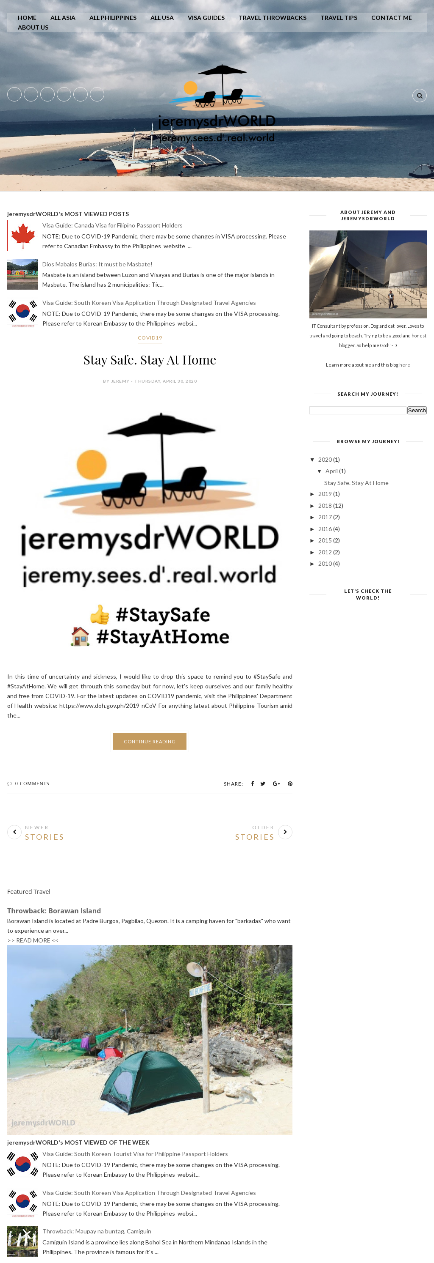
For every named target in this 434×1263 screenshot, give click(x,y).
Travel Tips (338, 17)
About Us (33, 27)
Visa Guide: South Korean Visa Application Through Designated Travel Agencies (149, 302)
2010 (325, 563)
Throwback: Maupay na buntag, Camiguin (96, 1231)
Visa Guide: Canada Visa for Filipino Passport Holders (112, 225)
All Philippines (112, 17)
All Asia (62, 17)
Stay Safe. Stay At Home (149, 359)
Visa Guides (206, 17)
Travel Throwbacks (272, 17)
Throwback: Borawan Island (54, 910)
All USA (162, 17)
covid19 (150, 337)
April (332, 470)
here (404, 364)
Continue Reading (150, 741)
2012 (325, 552)
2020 (325, 459)
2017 (325, 517)
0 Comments (32, 783)
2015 (325, 540)
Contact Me (391, 17)
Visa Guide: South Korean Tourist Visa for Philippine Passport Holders (135, 1153)
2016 (325, 528)
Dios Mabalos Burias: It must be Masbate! (97, 264)
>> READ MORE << (32, 940)
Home (27, 17)
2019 (325, 493)
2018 (325, 505)
